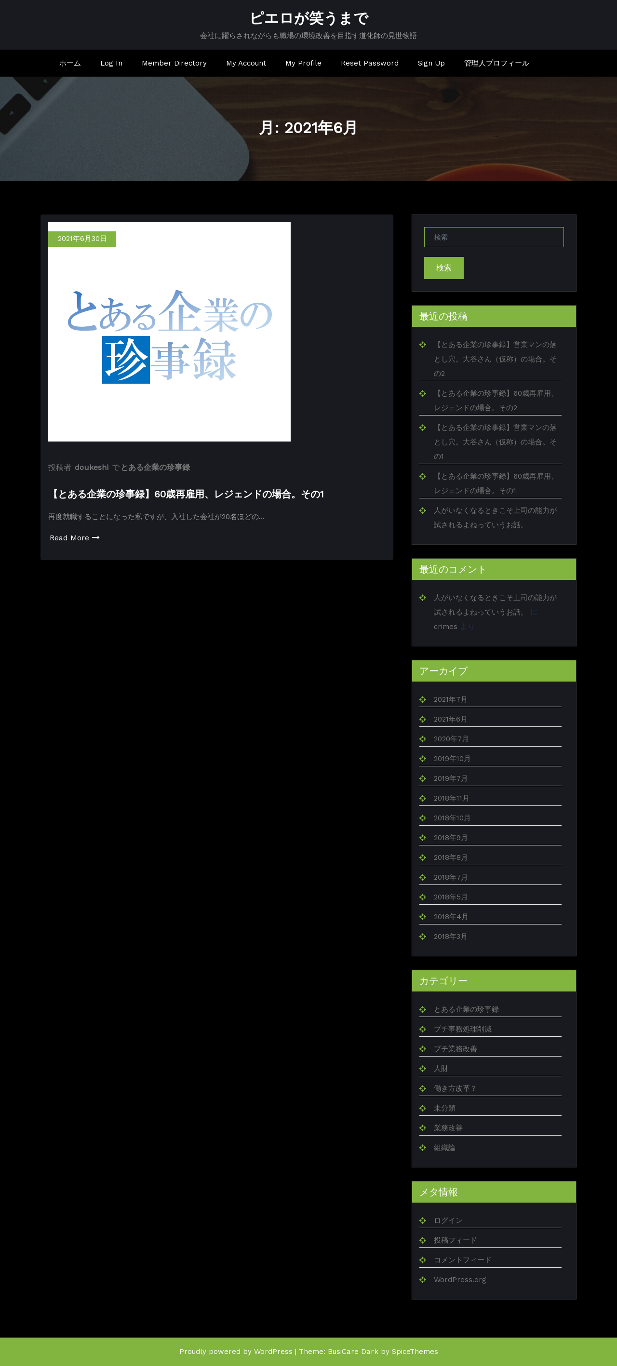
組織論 (445, 1147)
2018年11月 (451, 798)
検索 (444, 267)
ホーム (70, 63)
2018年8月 (451, 857)
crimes (445, 626)
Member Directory (174, 63)
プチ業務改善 (455, 1049)
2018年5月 (451, 897)
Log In (111, 63)
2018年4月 (451, 916)
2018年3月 (451, 936)
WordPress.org (460, 1279)
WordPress (273, 1351)
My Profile (303, 63)
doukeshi (91, 467)
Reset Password (370, 63)
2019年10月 (452, 758)
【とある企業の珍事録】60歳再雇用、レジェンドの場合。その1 (186, 494)
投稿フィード (455, 1240)
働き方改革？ (455, 1088)
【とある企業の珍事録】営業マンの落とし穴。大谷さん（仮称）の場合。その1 (495, 442)
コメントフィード (463, 1260)
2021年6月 (451, 719)
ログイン (448, 1220)
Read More (75, 537)
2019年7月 (451, 778)
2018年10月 (452, 818)
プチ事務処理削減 (463, 1029)
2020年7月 (451, 739)
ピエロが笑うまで (308, 18)
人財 (441, 1068)
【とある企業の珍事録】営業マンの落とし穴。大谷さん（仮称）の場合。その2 (495, 359)
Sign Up (431, 63)
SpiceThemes (415, 1351)
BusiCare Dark (353, 1351)
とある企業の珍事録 (155, 467)
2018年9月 (451, 837)
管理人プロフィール (496, 63)
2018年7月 (451, 877)
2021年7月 (451, 699)
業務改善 (448, 1128)
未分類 (445, 1108)
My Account (246, 63)
